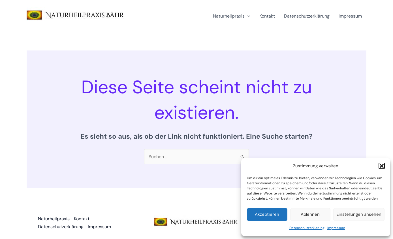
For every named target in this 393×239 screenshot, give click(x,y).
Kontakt (267, 16)
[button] (382, 166)
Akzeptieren (267, 214)
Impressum (336, 228)
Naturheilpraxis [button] (231, 16)
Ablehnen (310, 214)
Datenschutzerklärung (306, 228)
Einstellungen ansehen (358, 214)
